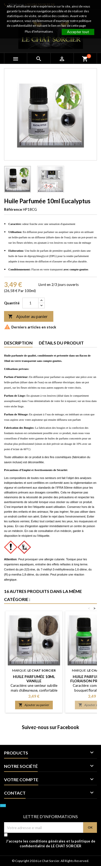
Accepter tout (78, 32)
